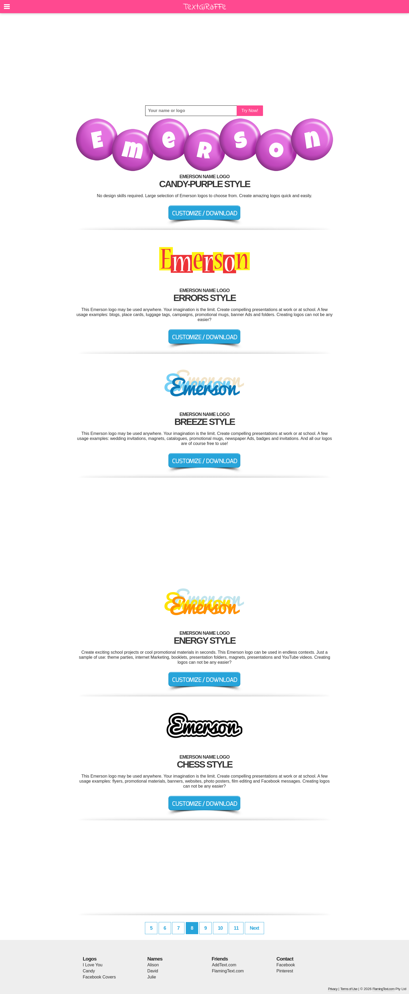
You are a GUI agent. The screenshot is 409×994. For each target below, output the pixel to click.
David (152, 971)
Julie (151, 977)
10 (220, 928)
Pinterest (284, 971)
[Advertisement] (204, 59)
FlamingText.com (228, 971)
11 (236, 928)
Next (254, 928)
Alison (153, 965)
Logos (89, 959)
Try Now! (249, 110)
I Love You (93, 965)
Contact (284, 959)
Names (154, 959)
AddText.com (224, 965)
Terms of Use (348, 989)
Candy (89, 971)
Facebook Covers (99, 977)
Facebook (285, 965)
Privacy (333, 989)
